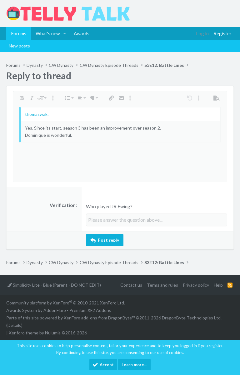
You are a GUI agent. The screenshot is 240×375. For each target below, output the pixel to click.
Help (218, 284)
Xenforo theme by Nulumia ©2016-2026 (48, 332)
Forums (18, 33)
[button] (64, 33)
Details (14, 325)
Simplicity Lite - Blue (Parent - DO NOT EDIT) (54, 284)
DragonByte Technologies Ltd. (192, 317)
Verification (63, 205)
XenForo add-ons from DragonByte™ (99, 317)
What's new (48, 33)
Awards (81, 33)
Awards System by (58, 310)
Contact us (131, 284)
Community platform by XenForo (65, 302)
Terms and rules (162, 284)
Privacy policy (196, 284)
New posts (19, 45)
